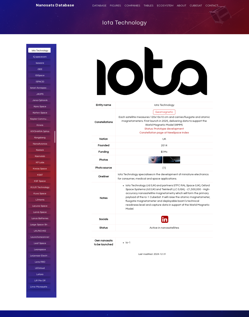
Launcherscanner (40, 237)
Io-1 (128, 242)
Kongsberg (40, 137)
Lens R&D (40, 262)
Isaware (40, 63)
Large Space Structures (41, 224)
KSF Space (40, 181)
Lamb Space (40, 212)
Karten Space (40, 112)
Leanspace (40, 249)
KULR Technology (40, 187)
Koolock (40, 150)
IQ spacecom (40, 57)
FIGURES (115, 5)
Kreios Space (40, 168)
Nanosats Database (55, 5)
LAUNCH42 (40, 231)
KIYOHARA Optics (40, 131)
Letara (39, 274)
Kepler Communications (41, 119)
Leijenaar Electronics (41, 255)
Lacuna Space (39, 206)
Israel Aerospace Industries (41, 88)
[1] (164, 167)
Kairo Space (40, 106)
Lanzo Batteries (40, 218)
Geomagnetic (164, 112)
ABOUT (181, 5)
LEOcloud (40, 268)
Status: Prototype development (164, 128)
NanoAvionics (40, 144)
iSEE (40, 69)
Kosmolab (40, 156)
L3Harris (40, 200)
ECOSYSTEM (165, 5)
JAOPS (39, 94)
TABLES (148, 5)
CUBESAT (196, 5)
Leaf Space (40, 243)
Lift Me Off (40, 280)
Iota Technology (124, 23)
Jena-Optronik (39, 100)
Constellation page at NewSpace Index (164, 132)
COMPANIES (132, 5)
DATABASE (99, 5)
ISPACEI (40, 81)
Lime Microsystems (40, 287)
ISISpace (40, 75)
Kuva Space (39, 193)
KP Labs (40, 162)
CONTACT (211, 5)
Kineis (40, 125)
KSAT (40, 175)
